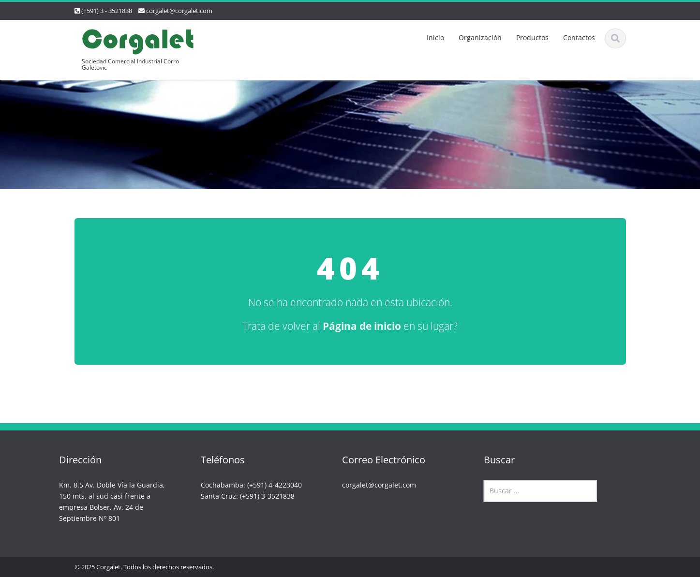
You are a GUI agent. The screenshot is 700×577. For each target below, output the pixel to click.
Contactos (579, 37)
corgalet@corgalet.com (179, 10)
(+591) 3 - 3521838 (106, 10)
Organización (480, 37)
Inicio (435, 37)
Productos (532, 37)
